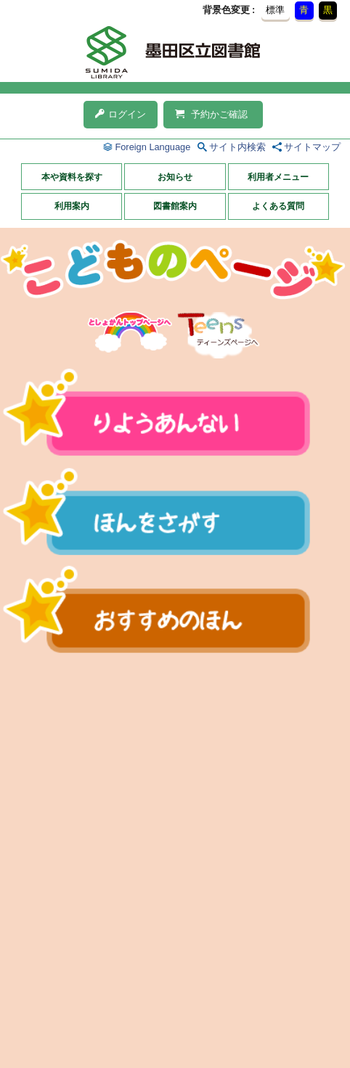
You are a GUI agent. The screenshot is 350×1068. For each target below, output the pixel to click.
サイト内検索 (237, 146)
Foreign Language (152, 146)
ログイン (120, 114)
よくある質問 (278, 206)
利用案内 (71, 206)
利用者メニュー (278, 177)
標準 (275, 9)
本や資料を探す (71, 177)
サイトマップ (312, 146)
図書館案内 (175, 206)
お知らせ (175, 177)
